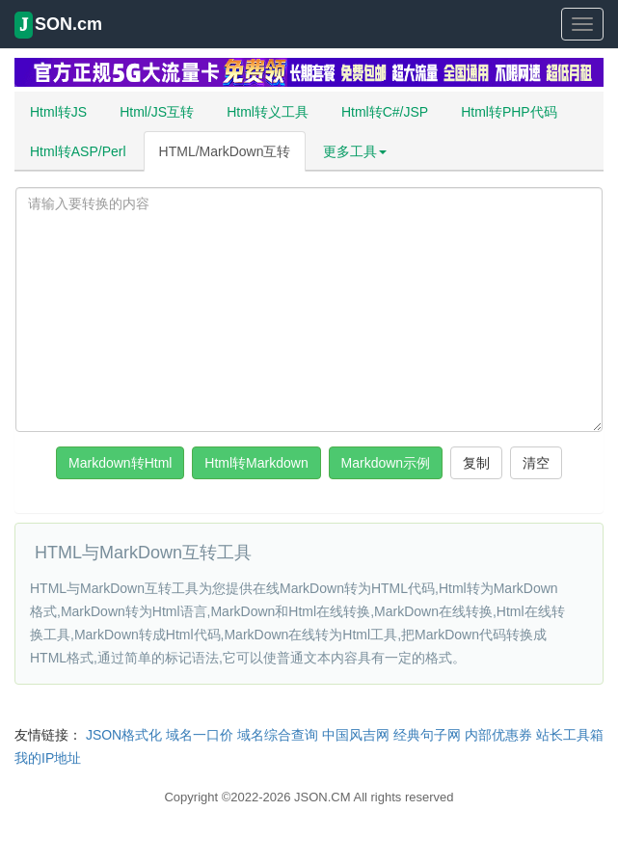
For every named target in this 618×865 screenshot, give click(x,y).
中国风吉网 (356, 735)
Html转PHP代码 (509, 112)
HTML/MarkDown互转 (225, 151)
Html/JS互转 (157, 112)
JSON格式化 (124, 735)
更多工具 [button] (355, 151)
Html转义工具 (268, 112)
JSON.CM (322, 797)
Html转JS (58, 112)
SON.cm (58, 25)
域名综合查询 (277, 735)
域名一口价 (199, 735)
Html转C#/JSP (384, 112)
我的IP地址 (47, 758)
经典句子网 (427, 735)
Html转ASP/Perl (78, 151)
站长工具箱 (570, 735)
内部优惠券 (498, 735)
